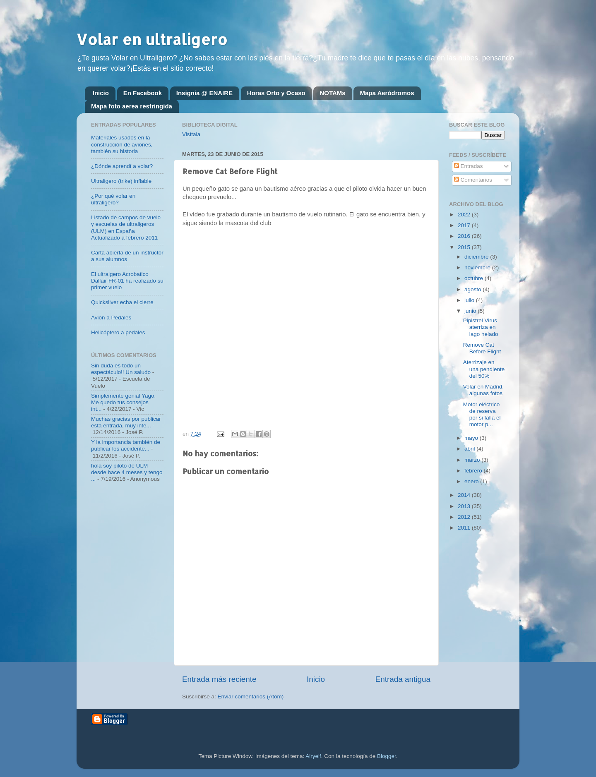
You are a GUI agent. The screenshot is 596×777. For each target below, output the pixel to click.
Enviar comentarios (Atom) (251, 696)
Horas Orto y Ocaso (276, 92)
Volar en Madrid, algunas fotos (483, 390)
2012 (465, 517)
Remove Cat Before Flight (482, 348)
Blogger (386, 756)
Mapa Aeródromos (387, 92)
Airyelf (313, 756)
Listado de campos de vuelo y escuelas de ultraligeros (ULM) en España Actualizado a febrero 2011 (126, 227)
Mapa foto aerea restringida (131, 106)
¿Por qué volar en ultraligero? (113, 199)
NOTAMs (332, 92)
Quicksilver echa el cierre (122, 302)
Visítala (191, 134)
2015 (465, 247)
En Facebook (142, 92)
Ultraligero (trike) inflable (121, 181)
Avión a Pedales (111, 317)
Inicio (101, 92)
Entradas (468, 166)
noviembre (478, 267)
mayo (472, 438)
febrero (474, 471)
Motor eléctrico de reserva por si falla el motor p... (482, 414)
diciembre (477, 257)
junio (471, 311)
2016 (465, 236)
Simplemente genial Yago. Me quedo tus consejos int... (123, 402)
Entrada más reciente (219, 679)
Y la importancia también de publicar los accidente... (125, 445)
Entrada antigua (402, 679)
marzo (472, 460)
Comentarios (473, 180)
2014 (465, 495)
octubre (474, 278)
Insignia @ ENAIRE (204, 92)
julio (470, 300)
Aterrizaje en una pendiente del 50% (484, 369)
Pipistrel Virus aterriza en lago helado (480, 327)
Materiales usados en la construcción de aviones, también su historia (122, 144)
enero (472, 481)
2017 (465, 225)
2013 (465, 506)
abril (470, 449)
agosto (473, 289)
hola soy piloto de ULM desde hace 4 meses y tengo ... (127, 472)
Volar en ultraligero (152, 39)
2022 (465, 214)
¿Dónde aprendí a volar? (122, 166)
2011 (465, 528)
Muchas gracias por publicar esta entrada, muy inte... (126, 422)
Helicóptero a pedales (118, 332)
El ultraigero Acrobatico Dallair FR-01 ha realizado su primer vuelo (127, 280)
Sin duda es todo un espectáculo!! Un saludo (121, 368)
